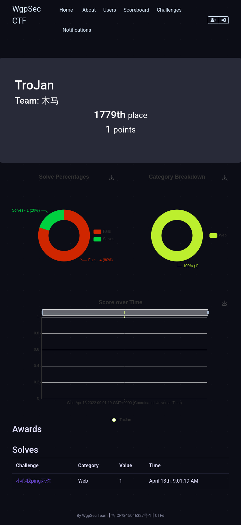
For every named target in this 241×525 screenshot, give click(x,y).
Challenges (169, 10)
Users (109, 10)
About (89, 10)
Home (66, 10)
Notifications (76, 30)
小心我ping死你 (33, 481)
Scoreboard (136, 10)
